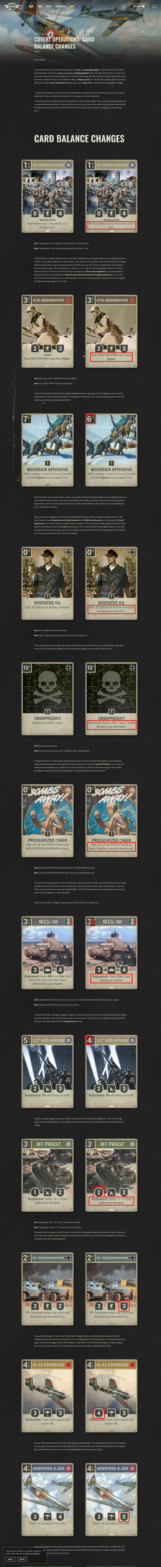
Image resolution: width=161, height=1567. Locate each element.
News (40, 6)
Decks (48, 6)
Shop (72, 6)
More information (32, 1553)
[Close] (44, 1550)
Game (31, 6)
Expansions (61, 6)
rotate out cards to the (73, 73)
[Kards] (12, 6)
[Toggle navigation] (154, 6)
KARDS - (87, 70)
